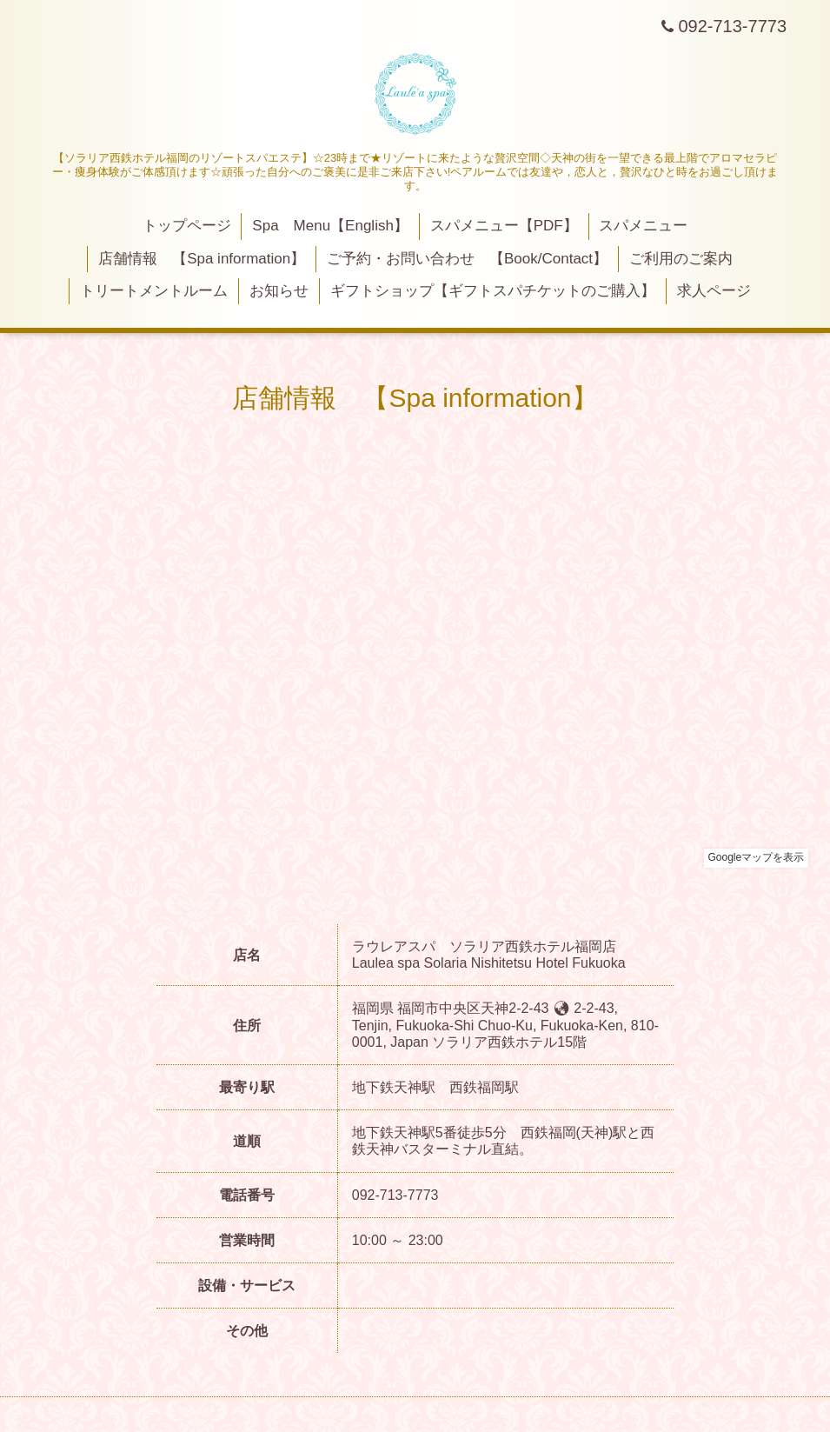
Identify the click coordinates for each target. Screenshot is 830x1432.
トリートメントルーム (154, 291)
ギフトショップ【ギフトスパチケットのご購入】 (492, 291)
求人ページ (714, 291)
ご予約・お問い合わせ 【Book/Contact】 (467, 258)
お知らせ (279, 291)
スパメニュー (643, 225)
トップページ (187, 225)
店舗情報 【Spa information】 (201, 258)
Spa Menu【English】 (330, 225)
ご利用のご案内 (681, 258)
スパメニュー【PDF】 (504, 225)
